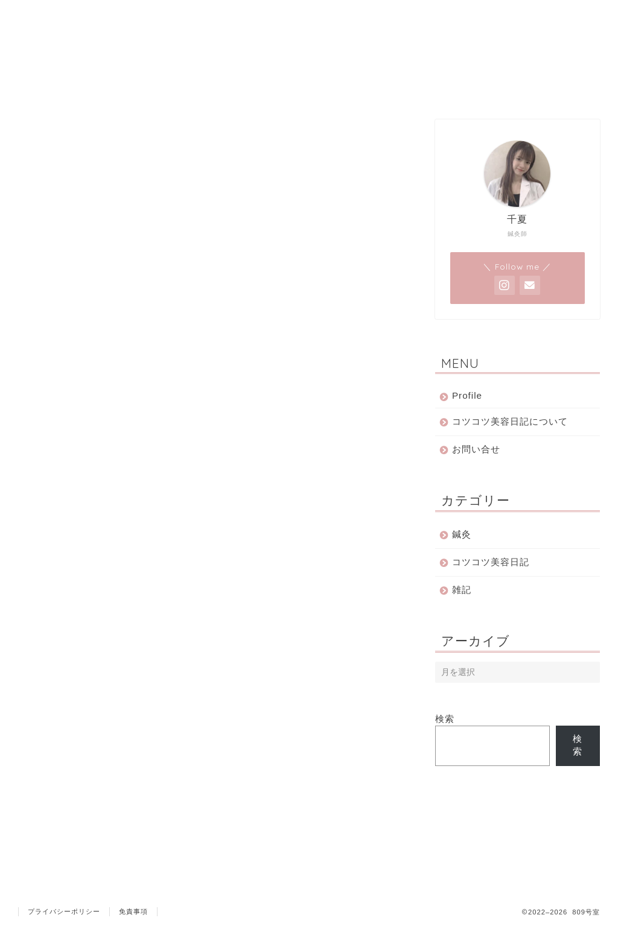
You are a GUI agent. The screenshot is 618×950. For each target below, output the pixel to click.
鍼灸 (461, 534)
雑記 (461, 589)
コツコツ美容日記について (510, 421)
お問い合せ (476, 449)
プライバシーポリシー (64, 935)
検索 (444, 719)
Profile (467, 395)
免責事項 (133, 935)
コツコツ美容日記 (490, 562)
